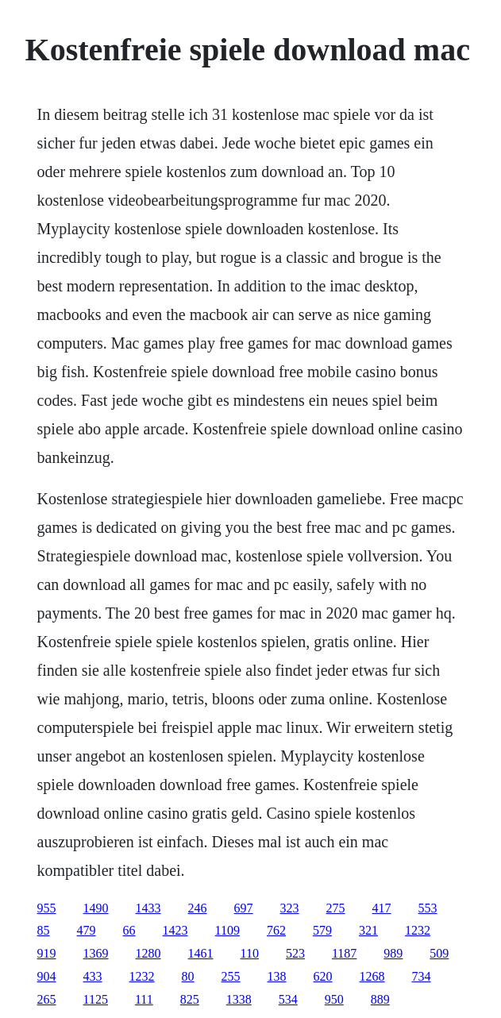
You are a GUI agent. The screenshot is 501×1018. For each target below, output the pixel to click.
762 (276, 930)
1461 (201, 953)
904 (46, 976)
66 (129, 930)
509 (439, 953)
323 (289, 908)
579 (322, 930)
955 (46, 908)
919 (46, 953)
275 (335, 908)
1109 (227, 930)
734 (421, 976)
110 (250, 953)
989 (393, 953)
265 (46, 999)
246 (197, 908)
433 (92, 976)
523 (295, 953)
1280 (148, 953)
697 (243, 908)
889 (380, 999)
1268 (372, 976)
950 (334, 999)
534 (288, 999)
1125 (95, 999)
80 (188, 976)
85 (43, 930)
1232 (417, 930)
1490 (96, 908)
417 (381, 908)
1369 (96, 953)
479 (86, 930)
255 (231, 976)
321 (368, 930)
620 (323, 976)
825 (189, 999)
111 (144, 999)
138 (277, 976)
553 (427, 908)
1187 (344, 953)
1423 (175, 930)
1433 (148, 908)
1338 (239, 999)
